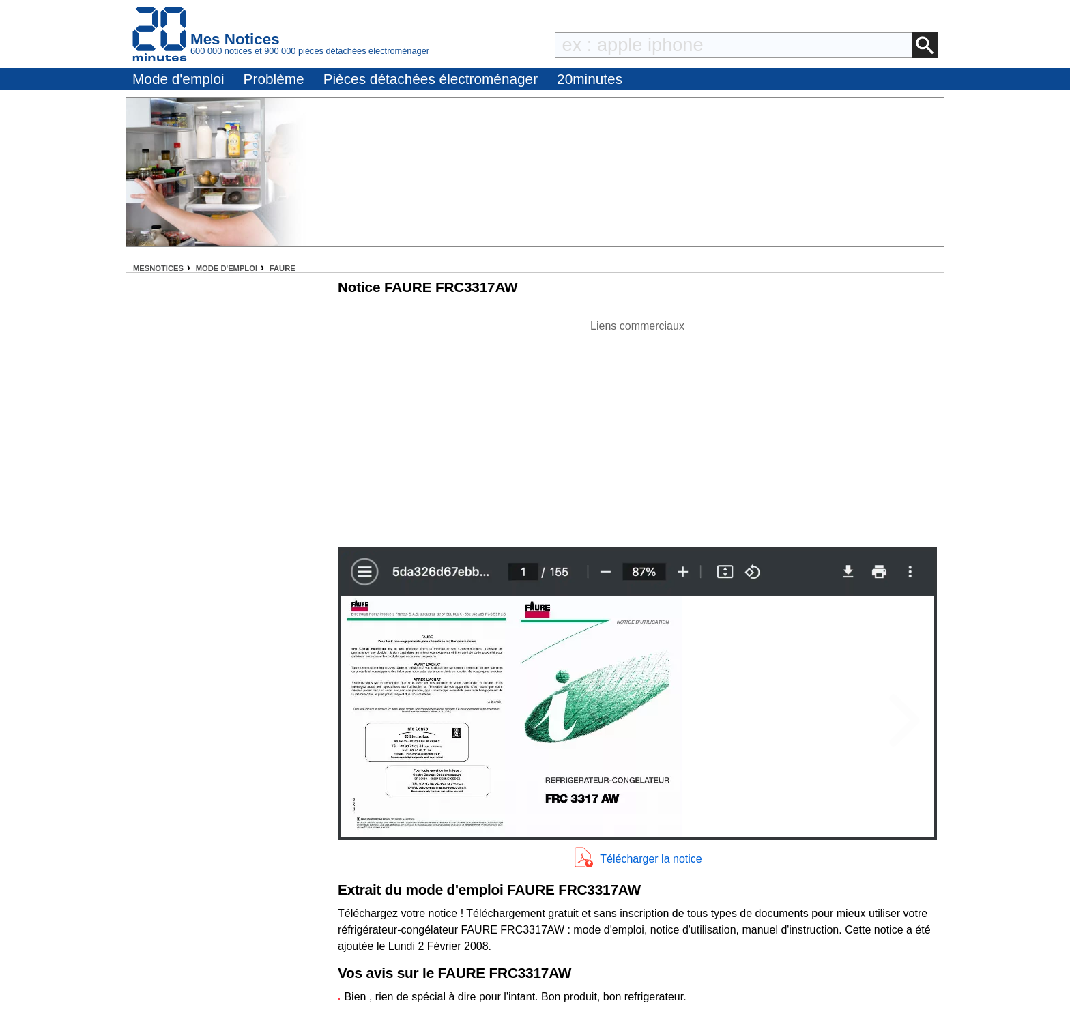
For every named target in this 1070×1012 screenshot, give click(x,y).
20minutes (589, 79)
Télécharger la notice (651, 859)
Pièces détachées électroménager (430, 79)
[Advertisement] (637, 429)
